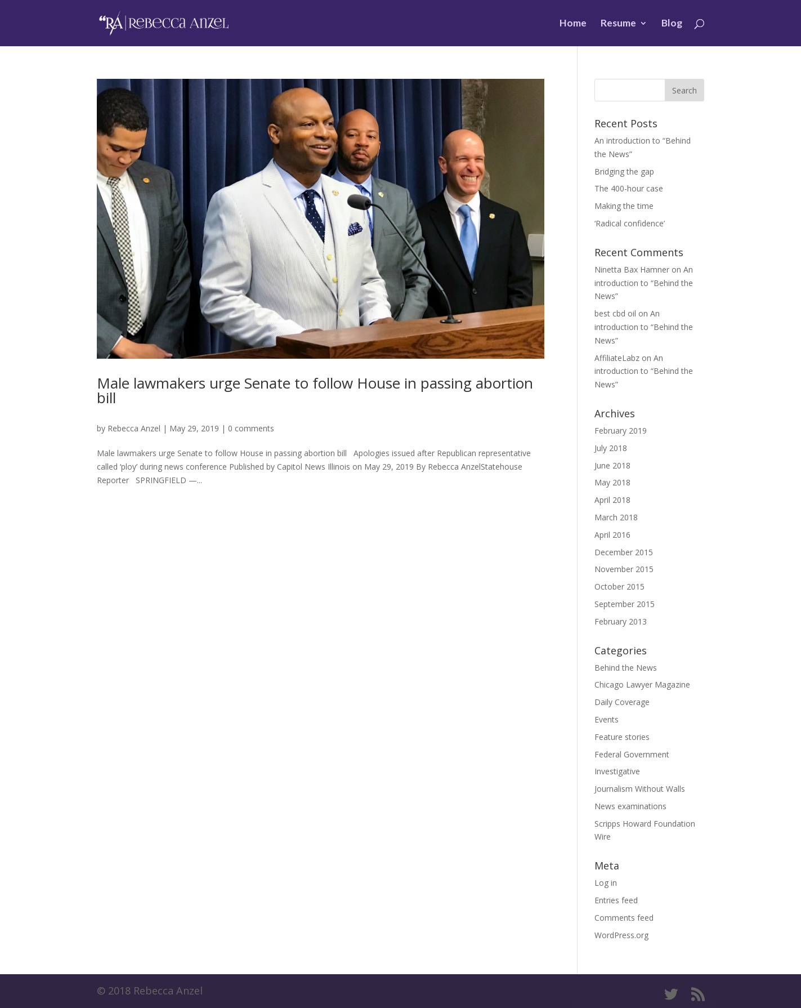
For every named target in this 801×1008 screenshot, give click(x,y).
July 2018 (610, 448)
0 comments (251, 428)
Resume (618, 24)
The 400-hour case (628, 188)
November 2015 (624, 569)
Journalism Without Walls (639, 788)
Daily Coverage (622, 702)
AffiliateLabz (616, 358)
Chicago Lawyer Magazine (642, 684)
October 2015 (619, 586)
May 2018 (612, 482)
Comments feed (624, 917)
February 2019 (620, 430)
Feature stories (622, 737)
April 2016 (612, 534)
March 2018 (616, 517)
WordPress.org (621, 935)
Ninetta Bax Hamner (631, 269)
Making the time (624, 205)
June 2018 (612, 465)
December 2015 (623, 552)
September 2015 (624, 604)
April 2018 (612, 499)
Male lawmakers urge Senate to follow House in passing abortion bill (315, 390)
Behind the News (625, 667)
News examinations (630, 806)
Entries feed (616, 900)
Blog (671, 24)
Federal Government (631, 754)
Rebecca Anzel (134, 428)
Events (606, 719)
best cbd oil (615, 313)
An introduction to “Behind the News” (643, 283)
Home (573, 24)
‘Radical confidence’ (629, 223)
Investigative (617, 771)
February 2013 (620, 621)
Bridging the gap (624, 171)
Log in (605, 882)
